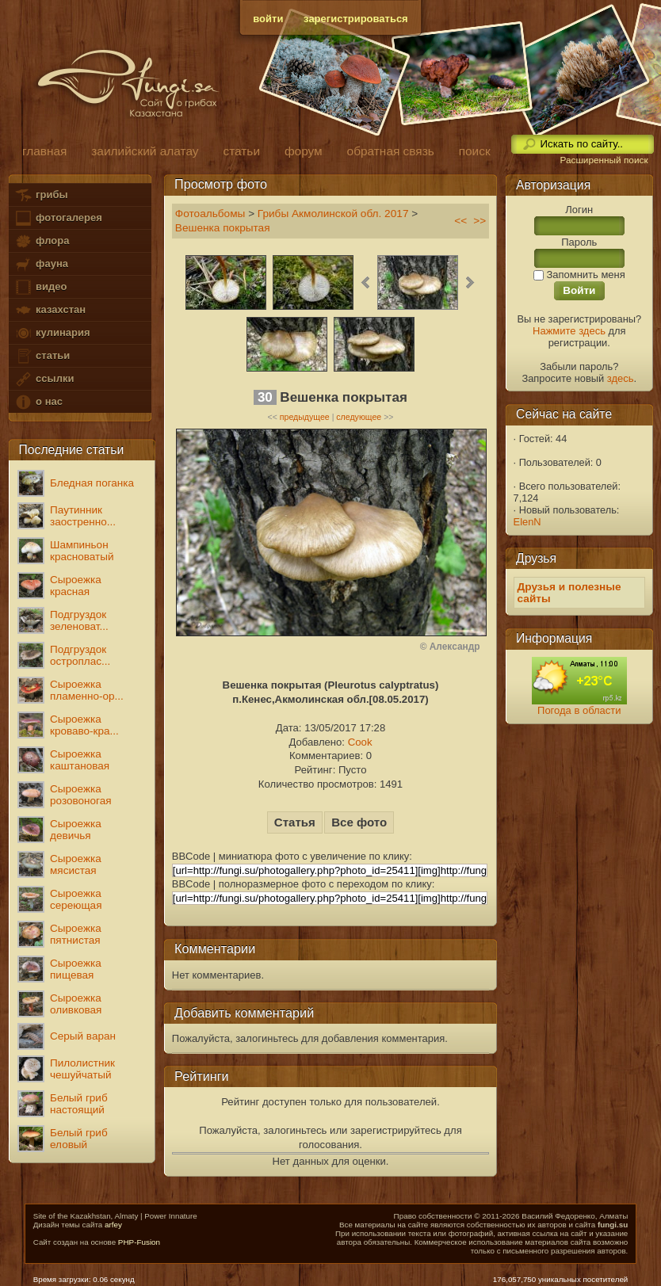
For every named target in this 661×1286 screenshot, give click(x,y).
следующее (358, 417)
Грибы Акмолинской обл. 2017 (333, 213)
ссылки (44, 379)
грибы (40, 195)
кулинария (51, 333)
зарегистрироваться (356, 19)
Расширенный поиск (604, 160)
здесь (620, 378)
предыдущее (305, 417)
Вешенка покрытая (222, 228)
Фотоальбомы (210, 213)
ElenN (527, 522)
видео (40, 287)
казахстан (49, 310)
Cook (360, 742)
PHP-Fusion (139, 1242)
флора (41, 241)
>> (479, 221)
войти (268, 19)
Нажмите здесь (569, 331)
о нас (38, 402)
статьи (42, 356)
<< (460, 221)
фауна (41, 264)
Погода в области (579, 710)
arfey (113, 1224)
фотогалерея (57, 218)
